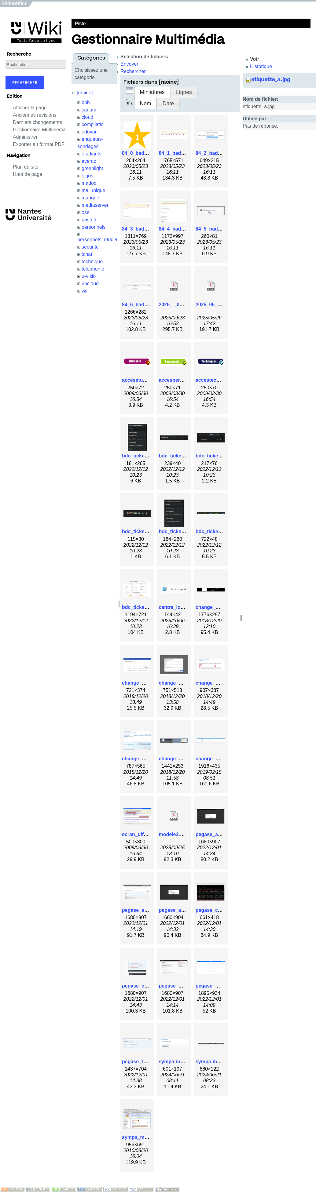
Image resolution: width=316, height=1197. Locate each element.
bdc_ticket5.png (177, 531)
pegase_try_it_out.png (148, 1061)
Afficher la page (30, 107)
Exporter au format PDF (38, 144)
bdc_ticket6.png (214, 531)
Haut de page (27, 174)
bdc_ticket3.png (214, 455)
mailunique (93, 190)
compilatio (93, 124)
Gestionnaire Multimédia (39, 129)
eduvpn (90, 131)
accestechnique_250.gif (223, 380)
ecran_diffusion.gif (144, 834)
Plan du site (26, 166)
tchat (87, 254)
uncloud (90, 283)
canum (89, 109)
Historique (261, 66)
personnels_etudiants (100, 239)
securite (90, 246)
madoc (89, 183)
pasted (89, 219)
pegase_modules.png (221, 985)
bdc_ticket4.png (140, 531)
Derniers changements (37, 122)
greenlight (92, 168)
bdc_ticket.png (139, 455)
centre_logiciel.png (181, 607)
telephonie (93, 268)
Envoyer (129, 64)
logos (87, 175)
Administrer (25, 137)
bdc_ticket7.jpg (139, 607)
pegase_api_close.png (222, 834)
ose (86, 212)
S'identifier (14, 3)
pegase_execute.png (146, 985)
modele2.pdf (173, 834)
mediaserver (95, 205)
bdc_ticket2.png (177, 455)
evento (89, 161)
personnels (93, 227)
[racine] (85, 92)
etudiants (91, 153)
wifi (85, 290)
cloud (87, 117)
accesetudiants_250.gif (148, 380)
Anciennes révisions (34, 115)
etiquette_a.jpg (270, 80)
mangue (90, 197)
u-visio (89, 276)
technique (92, 261)
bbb (86, 102)
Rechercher (24, 82)
